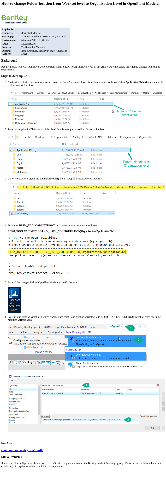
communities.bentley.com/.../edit (22, 450)
